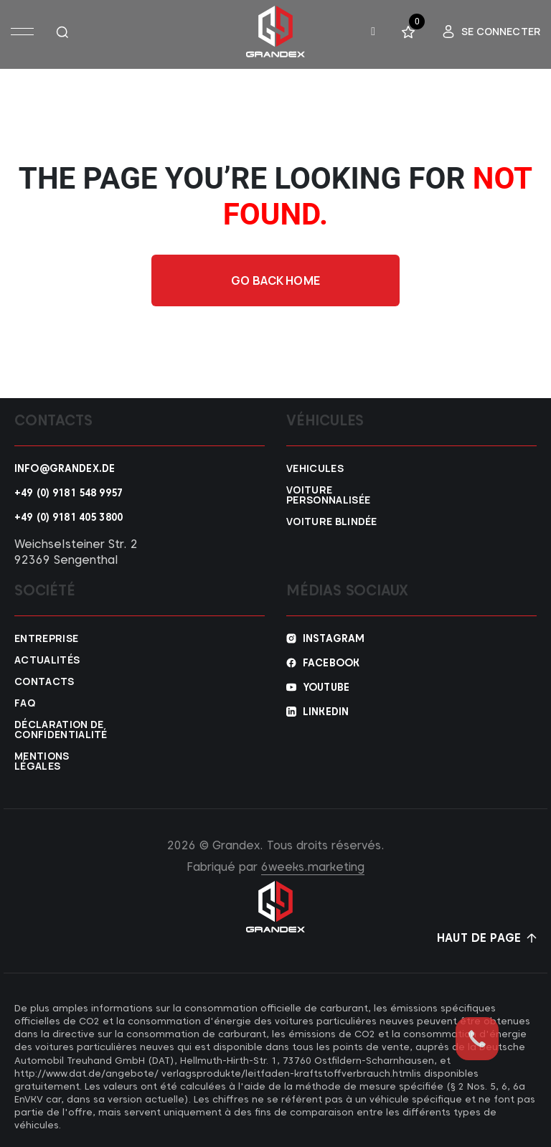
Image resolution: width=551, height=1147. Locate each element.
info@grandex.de (64, 468)
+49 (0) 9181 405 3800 (68, 517)
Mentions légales (42, 761)
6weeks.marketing (312, 867)
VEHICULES (315, 468)
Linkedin (326, 712)
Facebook (331, 663)
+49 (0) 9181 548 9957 (68, 493)
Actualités (47, 660)
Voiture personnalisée (328, 495)
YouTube (326, 687)
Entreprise (46, 638)
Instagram (333, 638)
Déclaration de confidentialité (61, 729)
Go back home (275, 280)
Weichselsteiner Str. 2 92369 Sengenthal (76, 552)
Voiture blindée (331, 521)
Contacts (44, 681)
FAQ (24, 703)
